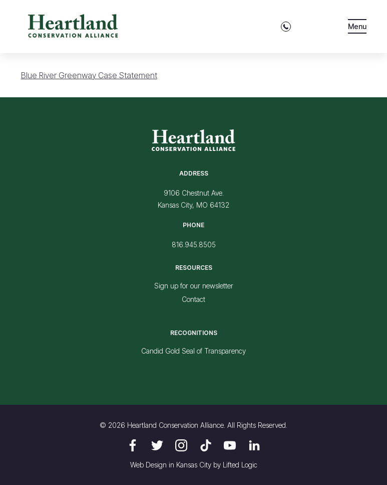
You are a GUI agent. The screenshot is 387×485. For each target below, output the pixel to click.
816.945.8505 (194, 244)
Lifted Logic (240, 464)
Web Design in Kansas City (170, 464)
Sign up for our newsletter (193, 285)
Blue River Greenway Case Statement (89, 75)
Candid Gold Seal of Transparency (193, 351)
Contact (193, 299)
